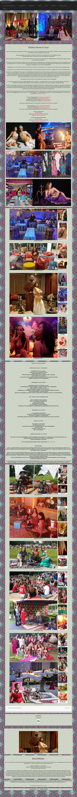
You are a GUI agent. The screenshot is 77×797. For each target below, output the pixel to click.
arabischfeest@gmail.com (40, 115)
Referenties (53, 5)
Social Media (38, 715)
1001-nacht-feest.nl (51, 441)
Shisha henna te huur (6, 2)
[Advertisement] (38, 794)
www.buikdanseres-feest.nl (43, 98)
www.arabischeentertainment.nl (44, 97)
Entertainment (31, 5)
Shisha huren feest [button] (63, 5)
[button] (14, 708)
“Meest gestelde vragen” (41, 93)
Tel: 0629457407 (22, 5)
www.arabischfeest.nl (46, 100)
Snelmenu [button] (5, 8)
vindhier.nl (38, 718)
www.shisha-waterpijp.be (45, 99)
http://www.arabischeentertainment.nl (42, 105)
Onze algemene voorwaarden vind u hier (38, 785)
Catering (39, 5)
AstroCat (38, 789)
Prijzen (46, 5)
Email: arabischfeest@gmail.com (9, 5)
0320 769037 (39, 112)
